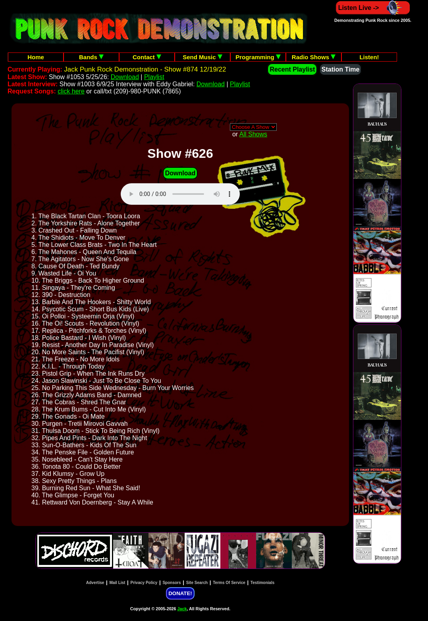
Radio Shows (313, 57)
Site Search (197, 582)
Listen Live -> (373, 7)
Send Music (202, 57)
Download (125, 77)
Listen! (369, 57)
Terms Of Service (229, 582)
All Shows (253, 134)
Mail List (117, 582)
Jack (182, 608)
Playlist (154, 77)
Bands (91, 57)
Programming (258, 57)
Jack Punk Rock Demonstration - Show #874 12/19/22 (145, 69)
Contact (147, 57)
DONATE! (180, 593)
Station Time (341, 69)
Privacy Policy (144, 582)
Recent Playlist (292, 69)
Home (35, 57)
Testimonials (262, 582)
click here (71, 91)
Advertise (95, 582)
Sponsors (171, 582)
